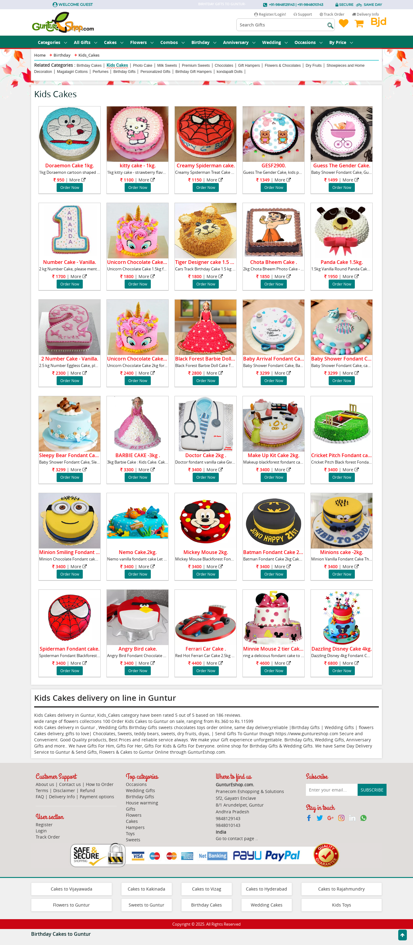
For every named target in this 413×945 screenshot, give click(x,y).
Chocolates (224, 65)
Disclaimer (64, 790)
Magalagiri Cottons (72, 72)
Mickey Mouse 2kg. (205, 552)
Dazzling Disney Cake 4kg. (341, 648)
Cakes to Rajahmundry (341, 889)
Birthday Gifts (124, 72)
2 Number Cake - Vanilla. (69, 358)
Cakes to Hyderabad (266, 889)
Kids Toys (341, 905)
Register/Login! (270, 14)
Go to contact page (235, 838)
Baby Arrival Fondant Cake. (275, 358)
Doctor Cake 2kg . (205, 455)
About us (45, 784)
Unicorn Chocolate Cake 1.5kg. (142, 262)
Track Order (332, 14)
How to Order (100, 784)
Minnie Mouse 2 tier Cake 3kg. (278, 648)
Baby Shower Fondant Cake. (344, 358)
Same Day (373, 4)
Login (41, 831)
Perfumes (100, 72)
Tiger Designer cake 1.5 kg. (206, 262)
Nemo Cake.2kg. (138, 552)
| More (70, 180)
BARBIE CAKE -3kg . (137, 455)
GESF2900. (274, 165)
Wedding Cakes (267, 905)
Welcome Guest (75, 4)
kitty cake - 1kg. (138, 165)
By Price (341, 42)
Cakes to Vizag (206, 889)
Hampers (135, 827)
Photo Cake (142, 65)
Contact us (70, 784)
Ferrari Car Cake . (206, 648)
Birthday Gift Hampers (193, 72)
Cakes (113, 42)
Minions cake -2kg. (341, 552)
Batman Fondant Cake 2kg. (274, 552)
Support (303, 14)
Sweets (133, 840)
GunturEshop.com (206, 752)
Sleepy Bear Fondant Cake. (70, 455)
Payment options (97, 796)
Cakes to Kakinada (146, 889)
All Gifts (85, 42)
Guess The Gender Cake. (341, 165)
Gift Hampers (249, 65)
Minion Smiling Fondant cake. (73, 552)
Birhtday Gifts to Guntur (221, 4)
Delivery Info (365, 14)
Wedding (275, 42)
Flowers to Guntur (71, 905)
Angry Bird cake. (137, 648)
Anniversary (239, 42)
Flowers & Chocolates (283, 65)
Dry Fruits (314, 65)
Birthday (203, 42)
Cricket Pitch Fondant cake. (343, 455)
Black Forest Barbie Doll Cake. (210, 358)
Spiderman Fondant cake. (69, 648)
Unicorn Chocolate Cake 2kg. (140, 358)
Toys (130, 833)
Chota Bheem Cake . (273, 262)
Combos (172, 42)
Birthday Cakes (89, 65)
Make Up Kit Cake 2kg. (273, 455)
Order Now (69, 187)
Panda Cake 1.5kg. (342, 262)
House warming (142, 803)
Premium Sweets (196, 65)
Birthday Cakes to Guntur (61, 934)
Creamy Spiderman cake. (206, 165)
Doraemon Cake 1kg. (69, 165)
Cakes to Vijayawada (71, 889)
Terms (42, 790)
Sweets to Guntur (146, 905)
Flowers (142, 42)
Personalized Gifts (155, 72)
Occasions (309, 42)
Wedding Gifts (140, 790)
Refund (87, 790)
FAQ (40, 796)
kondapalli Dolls (230, 72)
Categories (52, 42)
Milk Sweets (167, 65)
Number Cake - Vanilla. (69, 262)
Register (44, 824)
